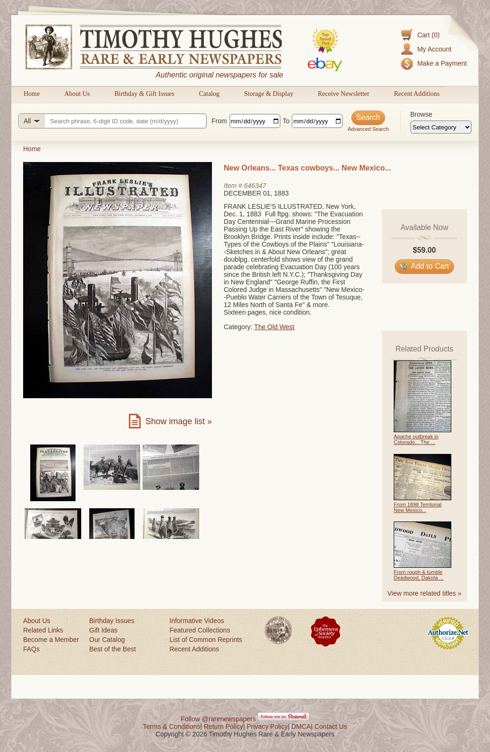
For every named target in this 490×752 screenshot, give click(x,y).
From (219, 121)
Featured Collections (199, 630)
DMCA (301, 726)
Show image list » (178, 421)
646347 (255, 185)
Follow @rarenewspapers (218, 719)
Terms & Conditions (171, 726)
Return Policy (223, 726)
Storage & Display (268, 93)
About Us (77, 93)
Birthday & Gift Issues (144, 93)
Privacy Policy (267, 726)
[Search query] (112, 120)
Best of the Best (112, 649)
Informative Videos (196, 620)
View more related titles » (425, 593)
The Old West (274, 327)
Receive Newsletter (343, 93)
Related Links (43, 630)
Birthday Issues (112, 620)
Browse (421, 114)
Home (32, 93)
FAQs (31, 649)
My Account (434, 49)
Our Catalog (107, 639)
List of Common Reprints (205, 639)
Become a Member (51, 639)
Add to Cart (424, 266)
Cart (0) (428, 35)
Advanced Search (368, 129)
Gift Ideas (103, 630)
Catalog (209, 93)
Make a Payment (442, 63)
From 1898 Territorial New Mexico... (417, 507)
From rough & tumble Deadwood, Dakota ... (419, 575)
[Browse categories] (441, 127)
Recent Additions (416, 93)
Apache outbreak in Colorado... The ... (416, 439)
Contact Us (330, 726)
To (286, 121)
